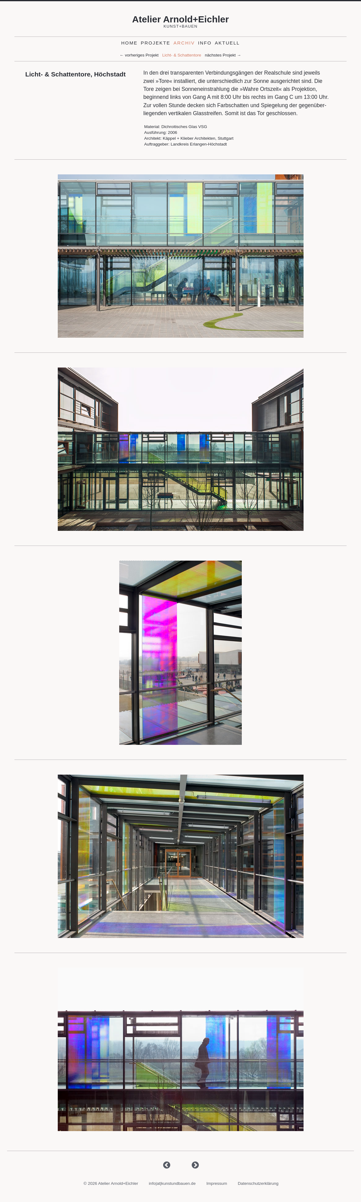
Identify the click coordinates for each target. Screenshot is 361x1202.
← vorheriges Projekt (139, 55)
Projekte (155, 42)
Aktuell (227, 42)
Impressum (216, 1183)
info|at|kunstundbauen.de (172, 1183)
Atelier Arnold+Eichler (180, 19)
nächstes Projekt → (223, 55)
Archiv (184, 42)
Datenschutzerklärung (258, 1183)
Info (204, 42)
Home (129, 42)
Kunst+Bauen (180, 26)
